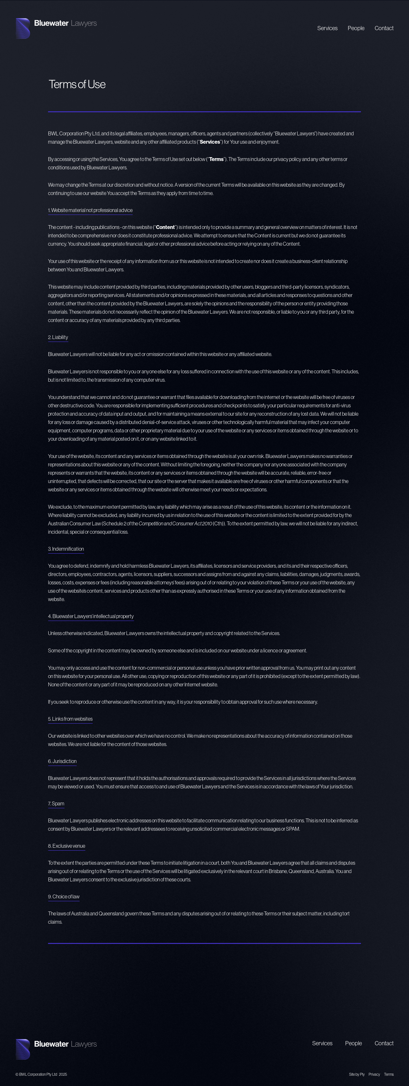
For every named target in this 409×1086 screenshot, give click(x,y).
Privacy (374, 1074)
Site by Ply (357, 1074)
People (356, 28)
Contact (384, 28)
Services (327, 28)
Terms (389, 1074)
